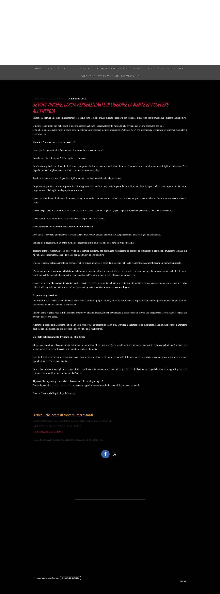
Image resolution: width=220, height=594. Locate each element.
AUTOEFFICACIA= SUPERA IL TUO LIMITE (57, 426)
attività (53, 68)
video (138, 68)
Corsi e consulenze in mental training (110, 76)
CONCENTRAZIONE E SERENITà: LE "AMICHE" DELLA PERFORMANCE (73, 420)
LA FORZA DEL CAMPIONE (48, 431)
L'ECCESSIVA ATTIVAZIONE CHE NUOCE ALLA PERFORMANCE (68, 439)
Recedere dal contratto (70, 578)
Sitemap (55, 578)
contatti (82, 68)
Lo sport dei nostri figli (166, 68)
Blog (67, 68)
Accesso (183, 581)
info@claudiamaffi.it (62, 385)
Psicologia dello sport (49, 98)
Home (39, 68)
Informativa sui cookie (42, 578)
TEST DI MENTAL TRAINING (112, 68)
